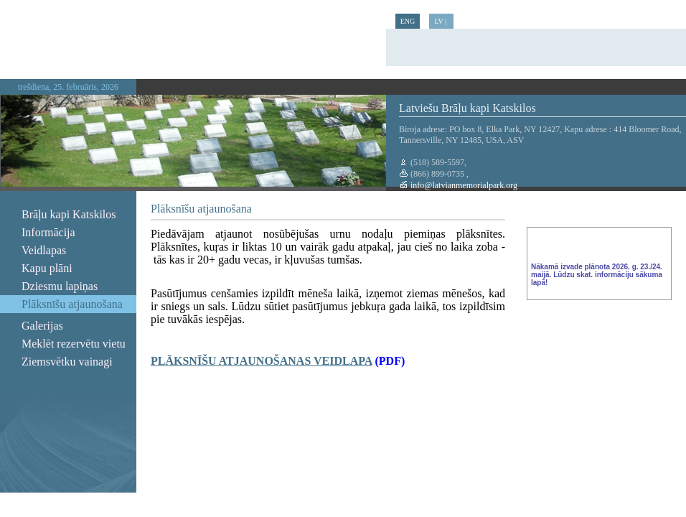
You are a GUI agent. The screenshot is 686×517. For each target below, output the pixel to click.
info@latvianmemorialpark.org (462, 185)
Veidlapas (44, 250)
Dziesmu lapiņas (60, 286)
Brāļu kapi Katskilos (69, 214)
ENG (407, 21)
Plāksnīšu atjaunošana (72, 304)
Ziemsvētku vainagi (67, 361)
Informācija (48, 232)
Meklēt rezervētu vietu (74, 343)
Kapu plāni (47, 268)
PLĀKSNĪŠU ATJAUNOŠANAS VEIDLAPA (261, 361)
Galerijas (42, 326)
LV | (441, 21)
